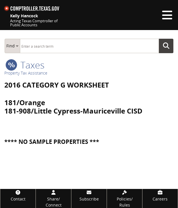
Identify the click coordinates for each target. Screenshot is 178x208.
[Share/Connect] (53, 198)
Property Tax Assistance (25, 73)
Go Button (168, 46)
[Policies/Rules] (124, 198)
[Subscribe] (89, 195)
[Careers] (160, 195)
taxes (24, 65)
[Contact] (18, 195)
